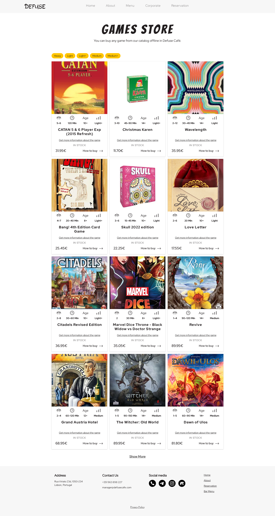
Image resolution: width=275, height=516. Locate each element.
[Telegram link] (162, 483)
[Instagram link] (172, 483)
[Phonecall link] (152, 483)
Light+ (82, 55)
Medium (96, 55)
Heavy (57, 55)
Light (70, 55)
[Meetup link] (181, 483)
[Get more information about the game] (79, 140)
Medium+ (113, 55)
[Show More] (137, 456)
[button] (90, 151)
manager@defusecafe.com (116, 487)
